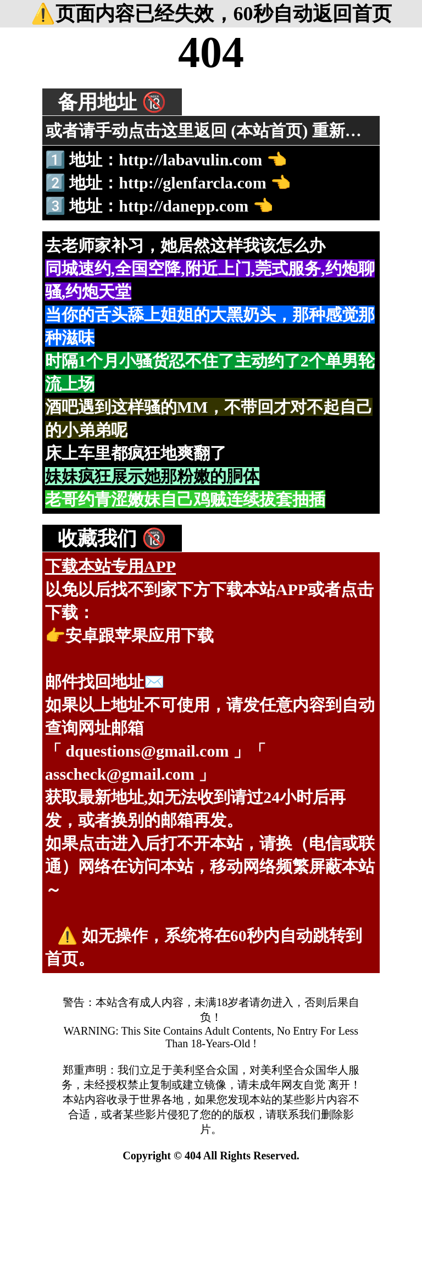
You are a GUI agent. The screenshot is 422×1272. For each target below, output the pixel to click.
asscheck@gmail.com (120, 774)
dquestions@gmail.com (147, 751)
